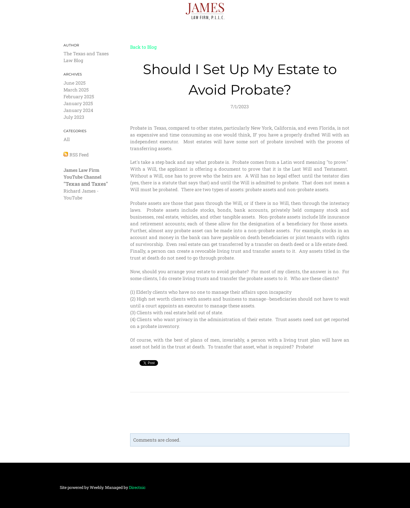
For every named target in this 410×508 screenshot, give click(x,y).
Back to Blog (143, 47)
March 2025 (76, 90)
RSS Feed (79, 155)
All (66, 139)
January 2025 (78, 103)
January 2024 (78, 110)
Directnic (137, 487)
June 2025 (74, 83)
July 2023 (73, 117)
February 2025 (78, 96)
